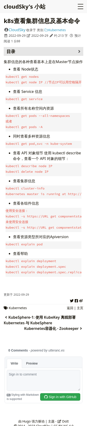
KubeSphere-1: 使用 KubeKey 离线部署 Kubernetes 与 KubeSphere (40, 316)
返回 (70, 303)
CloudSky (17, 29)
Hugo (26, 417)
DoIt (63, 417)
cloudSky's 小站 (24, 6)
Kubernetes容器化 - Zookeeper (53, 324)
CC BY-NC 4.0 (63, 421)
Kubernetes (55, 30)
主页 (80, 303)
